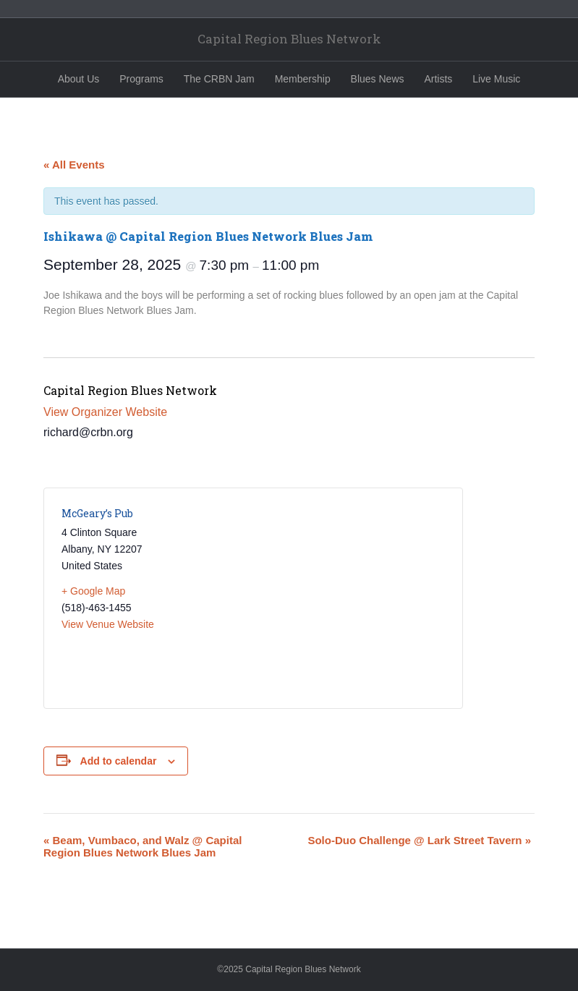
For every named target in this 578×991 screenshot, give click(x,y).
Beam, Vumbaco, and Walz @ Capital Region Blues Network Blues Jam (142, 846)
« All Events (73, 164)
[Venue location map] (349, 598)
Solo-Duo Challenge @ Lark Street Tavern (419, 840)
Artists (438, 79)
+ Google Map (93, 591)
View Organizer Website (105, 412)
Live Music (496, 79)
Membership (303, 79)
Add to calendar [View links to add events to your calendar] (118, 761)
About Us (79, 79)
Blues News (377, 79)
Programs (141, 79)
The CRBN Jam (219, 79)
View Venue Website (107, 624)
